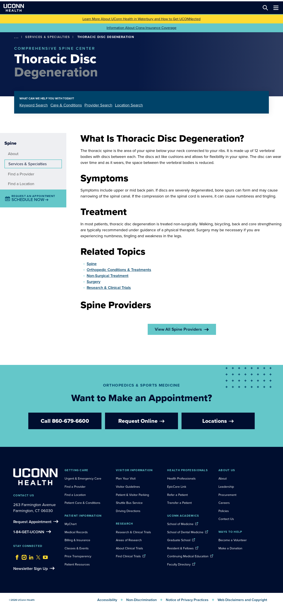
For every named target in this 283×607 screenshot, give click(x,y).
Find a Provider (21, 174)
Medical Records (76, 532)
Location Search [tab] (129, 105)
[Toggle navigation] (275, 7)
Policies (223, 510)
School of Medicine (180, 524)
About (13, 154)
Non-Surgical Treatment (107, 276)
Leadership (226, 486)
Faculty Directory (179, 564)
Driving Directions (128, 510)
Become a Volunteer (232, 540)
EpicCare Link (176, 486)
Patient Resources (77, 564)
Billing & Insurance (77, 540)
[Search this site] (265, 7)
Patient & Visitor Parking (132, 494)
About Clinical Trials (129, 548)
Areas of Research (129, 540)
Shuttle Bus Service (129, 502)
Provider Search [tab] (98, 105)
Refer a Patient (177, 494)
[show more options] (16, 37)
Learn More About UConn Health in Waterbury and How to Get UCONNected (141, 18)
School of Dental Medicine (185, 532)
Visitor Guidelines (128, 486)
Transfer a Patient (179, 502)
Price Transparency (78, 556)
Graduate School (178, 540)
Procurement (227, 494)
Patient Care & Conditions (82, 502)
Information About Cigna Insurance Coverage (141, 27)
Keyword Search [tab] (33, 105)
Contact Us (226, 518)
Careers (224, 502)
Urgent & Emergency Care (83, 478)
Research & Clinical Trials (109, 287)
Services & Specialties (47, 36)
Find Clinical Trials (128, 556)
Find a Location (21, 184)
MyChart (70, 524)
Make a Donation (230, 548)
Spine (92, 264)
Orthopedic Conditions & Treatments (119, 270)
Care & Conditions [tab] (66, 105)
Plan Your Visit (126, 478)
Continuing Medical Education (187, 556)
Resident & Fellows (180, 548)
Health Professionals (181, 478)
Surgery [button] (93, 282)
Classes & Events (77, 548)
